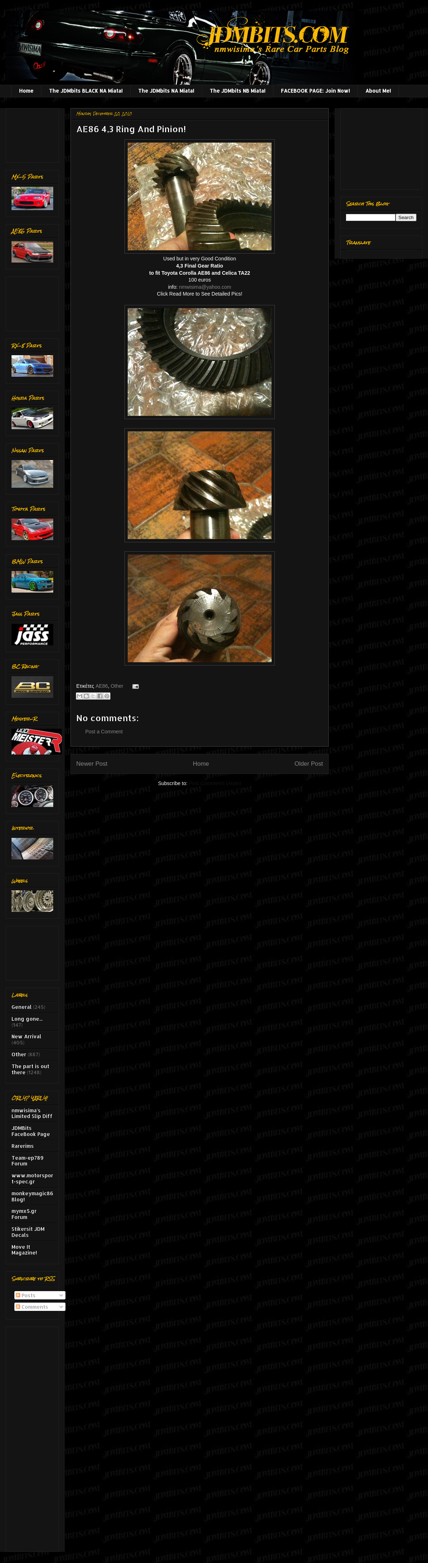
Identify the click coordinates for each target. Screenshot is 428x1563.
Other (117, 686)
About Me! (378, 91)
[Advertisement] (34, 133)
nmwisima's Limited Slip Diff (32, 1113)
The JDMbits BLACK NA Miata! (86, 91)
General (22, 1007)
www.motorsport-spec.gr (32, 1178)
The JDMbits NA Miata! (166, 91)
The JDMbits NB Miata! (237, 91)
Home (26, 91)
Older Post (309, 763)
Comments (32, 1307)
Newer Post (92, 763)
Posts (26, 1295)
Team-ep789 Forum (28, 1161)
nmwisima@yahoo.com (205, 287)
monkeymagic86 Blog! (32, 1196)
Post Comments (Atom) (215, 783)
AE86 (102, 686)
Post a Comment (104, 731)
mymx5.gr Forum (24, 1214)
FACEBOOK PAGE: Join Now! (315, 91)
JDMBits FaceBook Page (31, 1131)
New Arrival (26, 1036)
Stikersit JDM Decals (28, 1232)
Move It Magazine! (24, 1250)
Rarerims (23, 1146)
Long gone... (27, 1019)
